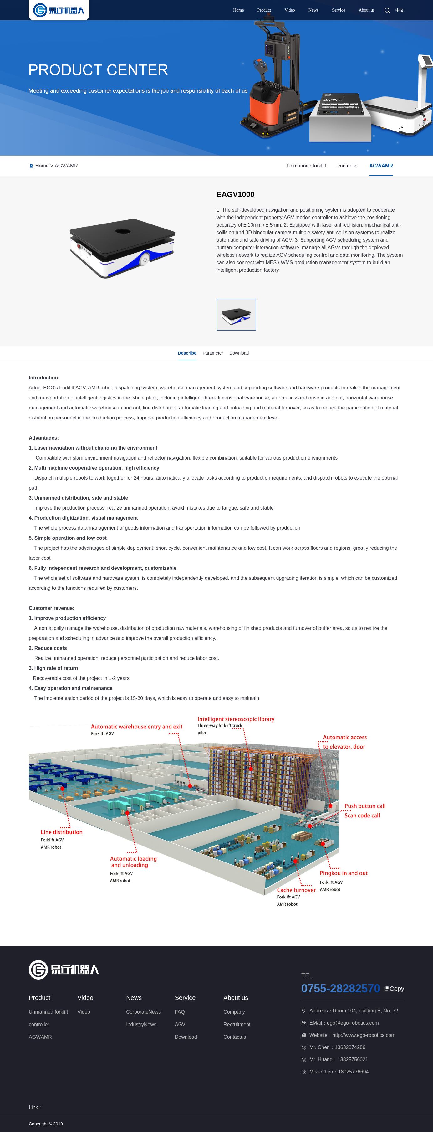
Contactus (234, 1037)
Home (238, 10)
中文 (399, 10)
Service (338, 10)
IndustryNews (141, 1024)
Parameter (213, 353)
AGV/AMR (66, 165)
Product (264, 10)
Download (239, 353)
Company (234, 1012)
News (313, 10)
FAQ (180, 1012)
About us (366, 10)
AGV (180, 1024)
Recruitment (236, 1024)
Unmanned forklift (306, 165)
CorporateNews (143, 1012)
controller (348, 165)
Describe (187, 353)
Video (289, 10)
